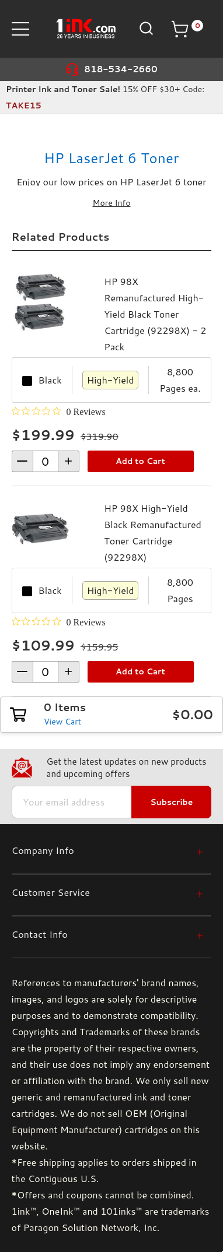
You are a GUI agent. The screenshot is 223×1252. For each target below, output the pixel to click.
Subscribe (171, 802)
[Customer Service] (108, 892)
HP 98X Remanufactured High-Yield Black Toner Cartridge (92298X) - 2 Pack (155, 314)
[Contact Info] (108, 934)
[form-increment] (45, 461)
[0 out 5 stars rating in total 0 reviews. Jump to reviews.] (59, 411)
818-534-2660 (121, 69)
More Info (112, 203)
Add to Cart (140, 461)
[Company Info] (108, 850)
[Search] (145, 28)
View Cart (62, 721)
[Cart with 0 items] (186, 29)
